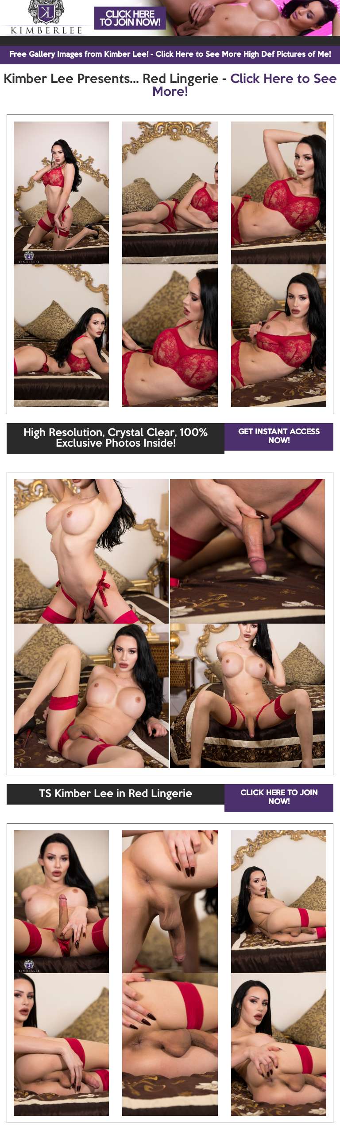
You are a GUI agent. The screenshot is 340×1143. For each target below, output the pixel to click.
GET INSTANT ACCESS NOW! (279, 436)
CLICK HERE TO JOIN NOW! (279, 797)
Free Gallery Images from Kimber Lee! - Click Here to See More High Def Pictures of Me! (170, 54)
